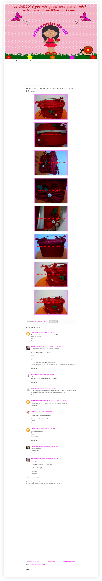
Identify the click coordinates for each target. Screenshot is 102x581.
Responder (34, 341)
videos (23, 61)
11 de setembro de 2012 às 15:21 (58, 400)
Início (8, 61)
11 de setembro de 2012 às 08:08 (47, 388)
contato (15, 61)
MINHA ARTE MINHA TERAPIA (40, 400)
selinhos (37, 61)
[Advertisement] (51, 544)
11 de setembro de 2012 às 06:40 (52, 346)
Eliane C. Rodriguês (37, 346)
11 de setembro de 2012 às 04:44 (46, 332)
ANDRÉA (33, 411)
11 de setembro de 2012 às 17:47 (46, 411)
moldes (30, 61)
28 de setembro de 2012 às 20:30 (51, 458)
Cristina (33, 374)
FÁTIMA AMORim (36, 458)
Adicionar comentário (33, 478)
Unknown (34, 332)
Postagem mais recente (33, 561)
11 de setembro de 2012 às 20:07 (46, 428)
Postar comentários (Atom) (38, 564)
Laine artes (34, 388)
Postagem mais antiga (69, 561)
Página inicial (51, 561)
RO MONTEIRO (35, 446)
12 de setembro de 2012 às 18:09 (49, 446)
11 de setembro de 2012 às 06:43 (45, 374)
